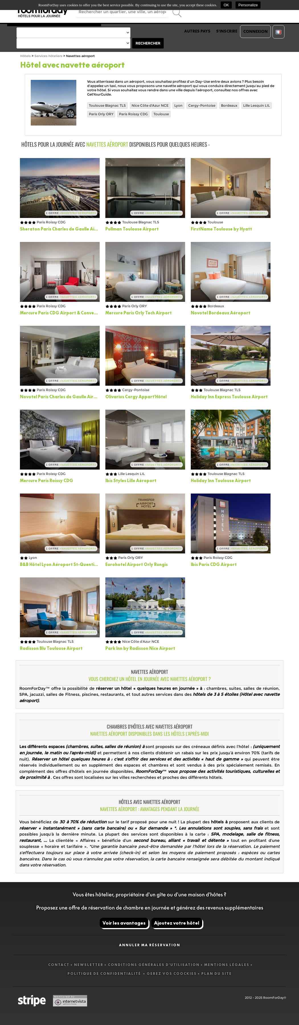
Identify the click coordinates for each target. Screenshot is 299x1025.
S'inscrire (226, 31)
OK (226, 5)
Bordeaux (229, 105)
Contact (58, 965)
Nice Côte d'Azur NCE (150, 105)
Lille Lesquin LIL (256, 105)
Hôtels (25, 56)
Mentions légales (226, 965)
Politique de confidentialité (104, 973)
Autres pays (197, 31)
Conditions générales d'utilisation (154, 965)
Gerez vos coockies (172, 973)
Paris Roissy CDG (133, 114)
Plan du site (216, 973)
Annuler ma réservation (149, 945)
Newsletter (88, 965)
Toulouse (161, 114)
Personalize (248, 5)
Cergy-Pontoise (201, 105)
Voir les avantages (124, 923)
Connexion (255, 31)
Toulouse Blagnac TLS (107, 105)
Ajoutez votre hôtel (176, 923)
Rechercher (148, 43)
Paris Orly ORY (101, 114)
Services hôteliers (48, 56)
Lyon (178, 105)
